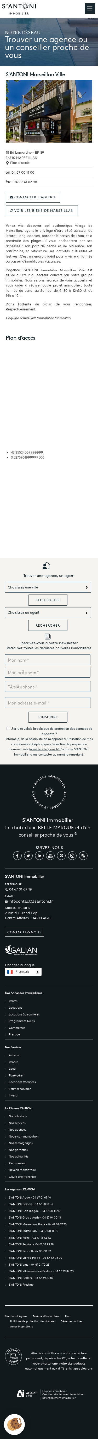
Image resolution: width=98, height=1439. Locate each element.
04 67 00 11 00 (22, 172)
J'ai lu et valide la (24, 729)
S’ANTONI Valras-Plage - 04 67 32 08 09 (35, 1258)
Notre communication (23, 1136)
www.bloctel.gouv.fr (44, 749)
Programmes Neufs (22, 1021)
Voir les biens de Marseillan (42, 211)
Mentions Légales (16, 1316)
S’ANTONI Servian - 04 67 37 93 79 (31, 1244)
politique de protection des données (62, 729)
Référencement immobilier (59, 1398)
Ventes (13, 1001)
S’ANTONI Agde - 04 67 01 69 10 (30, 1197)
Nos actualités (18, 1156)
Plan (67, 1316)
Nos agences (17, 1129)
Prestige (14, 1034)
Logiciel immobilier (54, 1391)
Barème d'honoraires (46, 1316)
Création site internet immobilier (63, 1394)
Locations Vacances (22, 1082)
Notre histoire (18, 1116)
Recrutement (17, 1163)
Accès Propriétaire (21, 1326)
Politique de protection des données (32, 1321)
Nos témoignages (21, 1143)
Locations (15, 1007)
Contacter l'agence (33, 197)
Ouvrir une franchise (22, 1177)
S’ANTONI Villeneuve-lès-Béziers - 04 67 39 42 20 (41, 1271)
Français (22, 971)
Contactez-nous (24, 932)
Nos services (17, 1123)
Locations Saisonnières (24, 1014)
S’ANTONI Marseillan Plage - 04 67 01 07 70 (38, 1224)
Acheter (14, 1055)
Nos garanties (18, 1150)
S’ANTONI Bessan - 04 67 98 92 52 (31, 1204)
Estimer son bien (20, 1089)
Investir (14, 1095)
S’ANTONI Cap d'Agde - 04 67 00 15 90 (35, 1211)
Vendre (13, 1062)
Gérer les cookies (71, 1321)
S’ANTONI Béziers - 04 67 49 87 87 (31, 1278)
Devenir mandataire (22, 1170)
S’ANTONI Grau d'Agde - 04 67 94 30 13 (35, 1217)
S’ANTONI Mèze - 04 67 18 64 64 (30, 1238)
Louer (12, 1068)
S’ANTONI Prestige (21, 1284)
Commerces (17, 1028)
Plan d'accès (18, 162)
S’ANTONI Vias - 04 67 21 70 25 (29, 1264)
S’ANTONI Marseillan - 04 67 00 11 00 (33, 1231)
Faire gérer (16, 1075)
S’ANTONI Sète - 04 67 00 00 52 (30, 1251)
